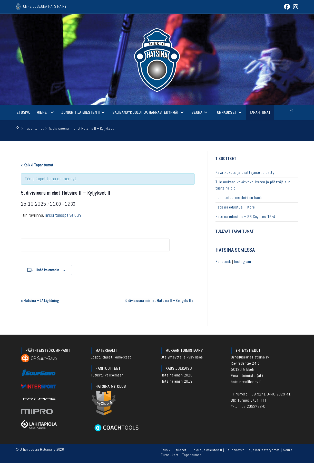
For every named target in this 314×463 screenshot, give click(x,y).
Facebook (223, 261)
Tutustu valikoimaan (107, 375)
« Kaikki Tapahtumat (37, 165)
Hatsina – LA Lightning (40, 300)
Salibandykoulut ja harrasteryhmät (252, 450)
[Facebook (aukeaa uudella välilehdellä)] (286, 7)
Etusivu (166, 450)
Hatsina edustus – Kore (235, 207)
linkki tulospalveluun (63, 215)
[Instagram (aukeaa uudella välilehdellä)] (294, 7)
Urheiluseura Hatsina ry (250, 357)
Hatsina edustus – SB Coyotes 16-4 (245, 216)
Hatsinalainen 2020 (176, 375)
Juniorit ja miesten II (206, 450)
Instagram (242, 261)
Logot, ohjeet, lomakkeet (111, 357)
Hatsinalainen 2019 (176, 381)
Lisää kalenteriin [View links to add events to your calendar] (47, 270)
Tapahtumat (191, 454)
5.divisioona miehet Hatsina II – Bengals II (159, 300)
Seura (287, 450)
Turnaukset (170, 454)
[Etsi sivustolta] (291, 110)
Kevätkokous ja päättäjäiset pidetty (244, 172)
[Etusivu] (17, 128)
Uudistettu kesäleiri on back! (239, 197)
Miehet (181, 450)
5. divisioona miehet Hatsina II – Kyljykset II (82, 128)
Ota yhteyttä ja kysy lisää (182, 357)
